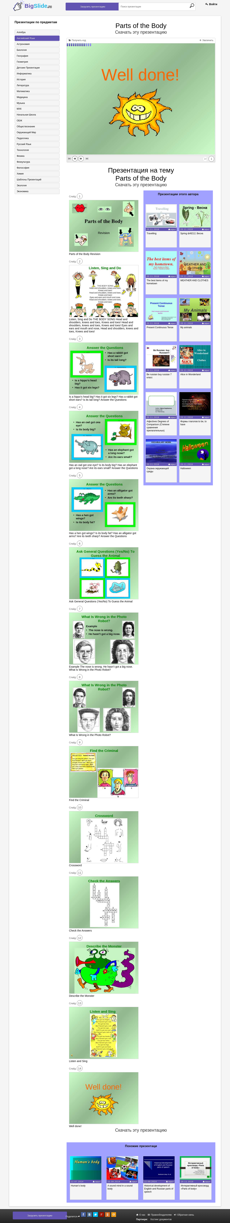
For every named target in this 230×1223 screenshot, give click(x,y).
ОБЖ (19, 120)
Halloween (186, 468)
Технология (23, 150)
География (22, 56)
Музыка (21, 103)
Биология (22, 50)
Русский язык (24, 144)
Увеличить (206, 40)
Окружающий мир (26, 132)
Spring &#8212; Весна (192, 233)
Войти (211, 4)
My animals (186, 327)
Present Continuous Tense (160, 327)
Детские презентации (28, 67)
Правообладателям (160, 1214)
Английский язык (26, 38)
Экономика (22, 191)
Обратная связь (184, 1214)
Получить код (77, 40)
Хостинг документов (161, 1219)
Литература (23, 85)
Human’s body (78, 1185)
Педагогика (23, 138)
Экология (22, 185)
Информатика (24, 73)
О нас (140, 1214)
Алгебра (21, 32)
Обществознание (26, 126)
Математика (23, 91)
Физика (20, 156)
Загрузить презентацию (92, 6)
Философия (23, 168)
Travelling (152, 233)
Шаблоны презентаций (29, 179)
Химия (20, 174)
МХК (19, 109)
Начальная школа (26, 115)
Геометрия (22, 62)
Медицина (22, 97)
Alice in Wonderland (191, 374)
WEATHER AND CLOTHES (195, 280)
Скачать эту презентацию (141, 32)
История (21, 79)
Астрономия (23, 44)
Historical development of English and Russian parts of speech (159, 1188)
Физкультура (23, 162)
